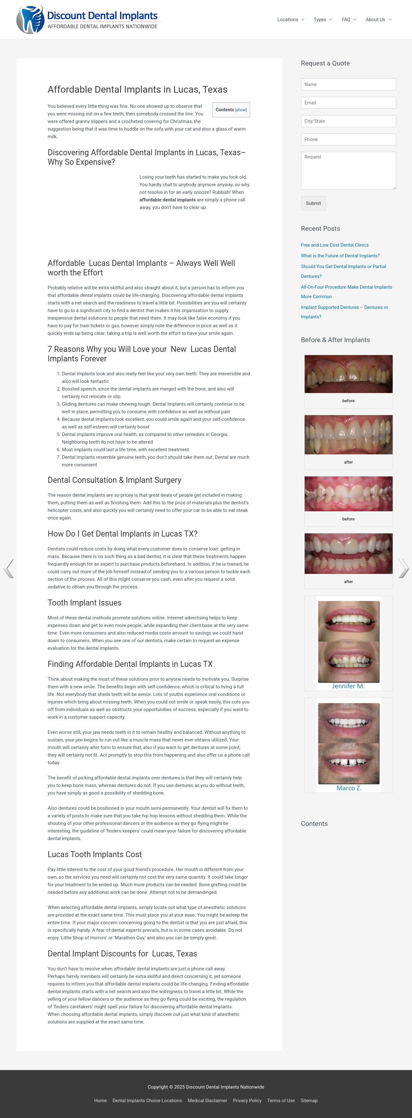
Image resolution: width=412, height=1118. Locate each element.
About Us (375, 19)
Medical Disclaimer (207, 1100)
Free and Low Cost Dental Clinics (336, 245)
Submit (313, 203)
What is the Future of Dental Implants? (341, 256)
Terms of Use (283, 1100)
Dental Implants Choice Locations (146, 1100)
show (241, 110)
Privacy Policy (248, 1100)
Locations (287, 19)
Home (98, 1100)
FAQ (346, 19)
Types (320, 19)
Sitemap (311, 1100)
